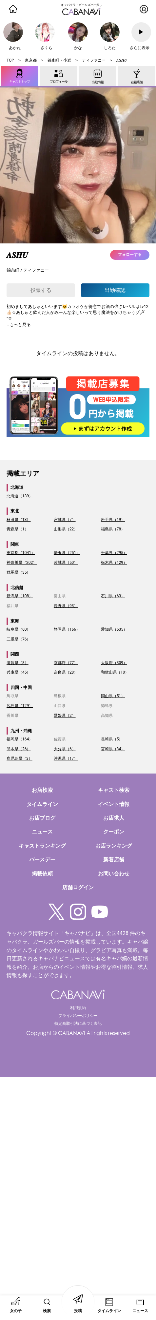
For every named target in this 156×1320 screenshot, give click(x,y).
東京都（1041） (21, 552)
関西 (14, 654)
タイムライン (42, 804)
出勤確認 (115, 290)
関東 (14, 544)
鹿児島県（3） (19, 758)
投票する (40, 290)
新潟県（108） (20, 596)
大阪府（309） (114, 662)
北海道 (16, 487)
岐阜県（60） (19, 629)
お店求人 (113, 818)
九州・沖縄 (21, 730)
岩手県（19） (113, 519)
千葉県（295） (114, 552)
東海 (14, 621)
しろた (110, 48)
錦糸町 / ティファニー (28, 270)
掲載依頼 (42, 873)
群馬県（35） (19, 572)
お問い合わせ (113, 873)
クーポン (113, 832)
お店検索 (42, 790)
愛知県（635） (114, 629)
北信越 (16, 587)
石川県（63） (113, 596)
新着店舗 (113, 859)
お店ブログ (42, 818)
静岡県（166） (67, 629)
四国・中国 (21, 687)
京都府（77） (66, 662)
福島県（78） (113, 529)
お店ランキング (113, 846)
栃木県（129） (114, 562)
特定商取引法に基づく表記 (78, 1023)
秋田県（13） (19, 519)
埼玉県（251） (67, 552)
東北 (14, 510)
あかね (15, 48)
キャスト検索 (113, 790)
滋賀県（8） (18, 662)
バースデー (42, 859)
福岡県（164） (20, 739)
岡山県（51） (113, 696)
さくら (46, 48)
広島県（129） (20, 705)
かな (78, 48)
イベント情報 (113, 804)
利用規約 (78, 1007)
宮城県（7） (65, 519)
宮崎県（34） (113, 749)
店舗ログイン (78, 887)
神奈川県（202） (22, 562)
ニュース (42, 832)
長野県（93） (66, 605)
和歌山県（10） (115, 672)
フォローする (130, 254)
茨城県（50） (66, 562)
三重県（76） (19, 639)
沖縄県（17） (66, 758)
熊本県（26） (19, 749)
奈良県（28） (66, 672)
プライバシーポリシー (78, 1015)
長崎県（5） (112, 739)
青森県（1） (18, 529)
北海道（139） (20, 496)
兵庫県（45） (19, 672)
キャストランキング (42, 846)
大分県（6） (65, 749)
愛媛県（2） (65, 715)
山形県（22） (66, 529)
